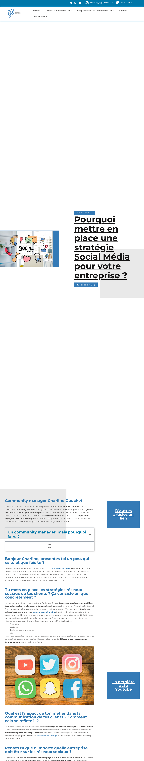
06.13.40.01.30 (127, 2)
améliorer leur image (47, 735)
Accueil (36, 10)
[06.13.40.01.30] (117, 2)
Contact (123, 10)
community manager (60, 568)
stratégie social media (44, 612)
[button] (90, 534)
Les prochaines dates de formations (95, 10)
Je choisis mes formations (59, 10)
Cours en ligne (40, 16)
